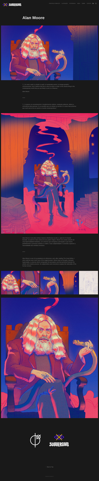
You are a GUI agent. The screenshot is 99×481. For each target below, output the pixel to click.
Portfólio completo (54, 3)
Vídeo (78, 3)
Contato (89, 3)
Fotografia (72, 3)
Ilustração (65, 3)
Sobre (83, 3)
